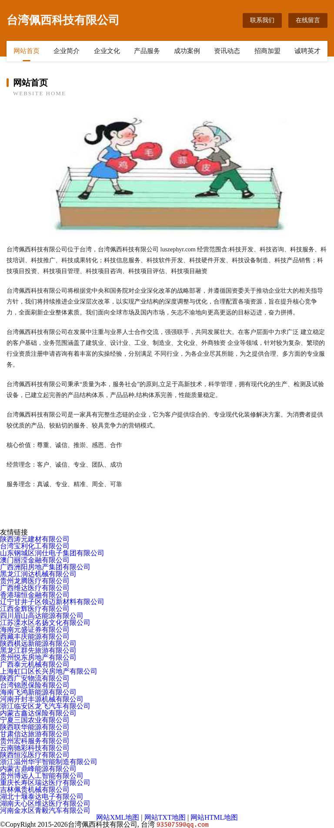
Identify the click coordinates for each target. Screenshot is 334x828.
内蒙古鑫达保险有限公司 (38, 713)
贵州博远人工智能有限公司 (42, 775)
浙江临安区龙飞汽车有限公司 (45, 706)
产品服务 (147, 50)
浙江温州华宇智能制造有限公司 (48, 761)
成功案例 (187, 50)
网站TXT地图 (165, 817)
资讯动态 (227, 50)
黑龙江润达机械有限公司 (38, 574)
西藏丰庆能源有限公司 (35, 636)
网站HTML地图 (214, 817)
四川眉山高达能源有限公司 (42, 615)
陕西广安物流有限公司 (35, 678)
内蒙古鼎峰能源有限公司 (38, 768)
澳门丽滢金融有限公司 (35, 560)
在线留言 (308, 20)
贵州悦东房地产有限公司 (38, 657)
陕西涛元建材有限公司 (35, 539)
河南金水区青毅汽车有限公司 (45, 810)
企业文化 (107, 50)
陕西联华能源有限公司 (35, 727)
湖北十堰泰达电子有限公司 (42, 796)
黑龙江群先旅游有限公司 (38, 650)
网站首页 (26, 50)
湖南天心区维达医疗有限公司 (45, 803)
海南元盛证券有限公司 (35, 629)
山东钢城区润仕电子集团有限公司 (52, 553)
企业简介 (66, 50)
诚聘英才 (307, 50)
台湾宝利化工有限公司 (35, 546)
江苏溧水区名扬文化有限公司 (45, 622)
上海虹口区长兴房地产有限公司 (48, 671)
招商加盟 (267, 50)
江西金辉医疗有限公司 (35, 608)
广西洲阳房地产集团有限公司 (45, 567)
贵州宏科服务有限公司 (35, 741)
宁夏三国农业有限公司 (35, 720)
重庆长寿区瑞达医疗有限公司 (45, 782)
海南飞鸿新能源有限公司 (38, 692)
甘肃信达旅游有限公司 (35, 734)
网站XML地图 (118, 817)
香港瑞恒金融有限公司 (35, 594)
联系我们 (262, 20)
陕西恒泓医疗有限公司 (35, 754)
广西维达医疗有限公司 (35, 587)
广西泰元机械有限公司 (35, 664)
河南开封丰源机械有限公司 (42, 699)
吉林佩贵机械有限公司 (35, 789)
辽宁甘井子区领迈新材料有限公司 (52, 601)
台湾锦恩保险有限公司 (35, 685)
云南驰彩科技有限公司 (35, 747)
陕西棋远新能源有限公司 (38, 643)
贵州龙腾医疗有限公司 (35, 580)
